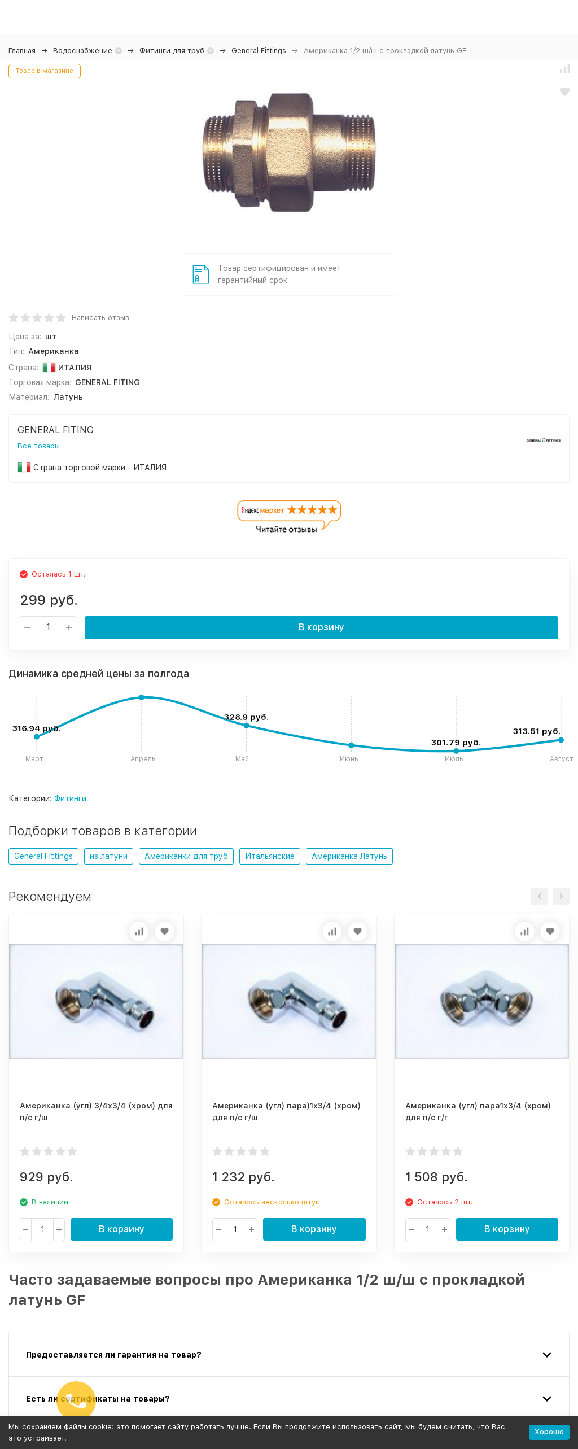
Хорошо (549, 1432)
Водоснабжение (82, 50)
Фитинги (70, 798)
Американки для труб (186, 856)
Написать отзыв (100, 317)
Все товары (38, 446)
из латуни (109, 856)
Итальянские (270, 856)
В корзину (321, 627)
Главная (22, 50)
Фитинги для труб (171, 50)
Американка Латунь (349, 856)
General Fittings (258, 50)
